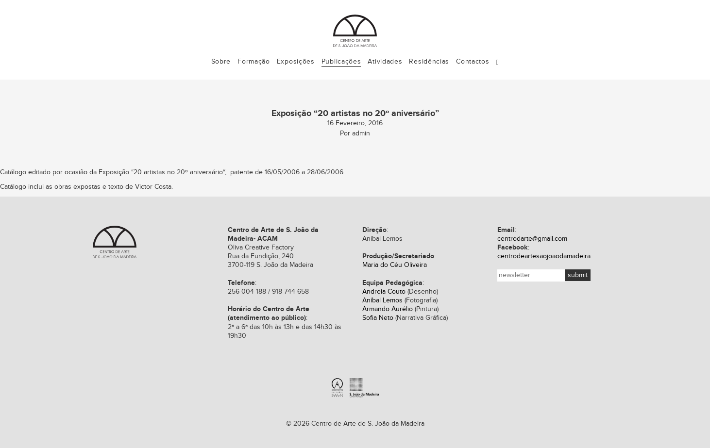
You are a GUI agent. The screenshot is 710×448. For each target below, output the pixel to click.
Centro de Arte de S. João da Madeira (114, 242)
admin (361, 133)
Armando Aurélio (387, 309)
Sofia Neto (377, 318)
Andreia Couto (384, 292)
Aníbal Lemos (382, 300)
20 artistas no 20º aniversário (178, 172)
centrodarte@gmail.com (532, 239)
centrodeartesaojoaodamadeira (544, 256)
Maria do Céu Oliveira (394, 265)
